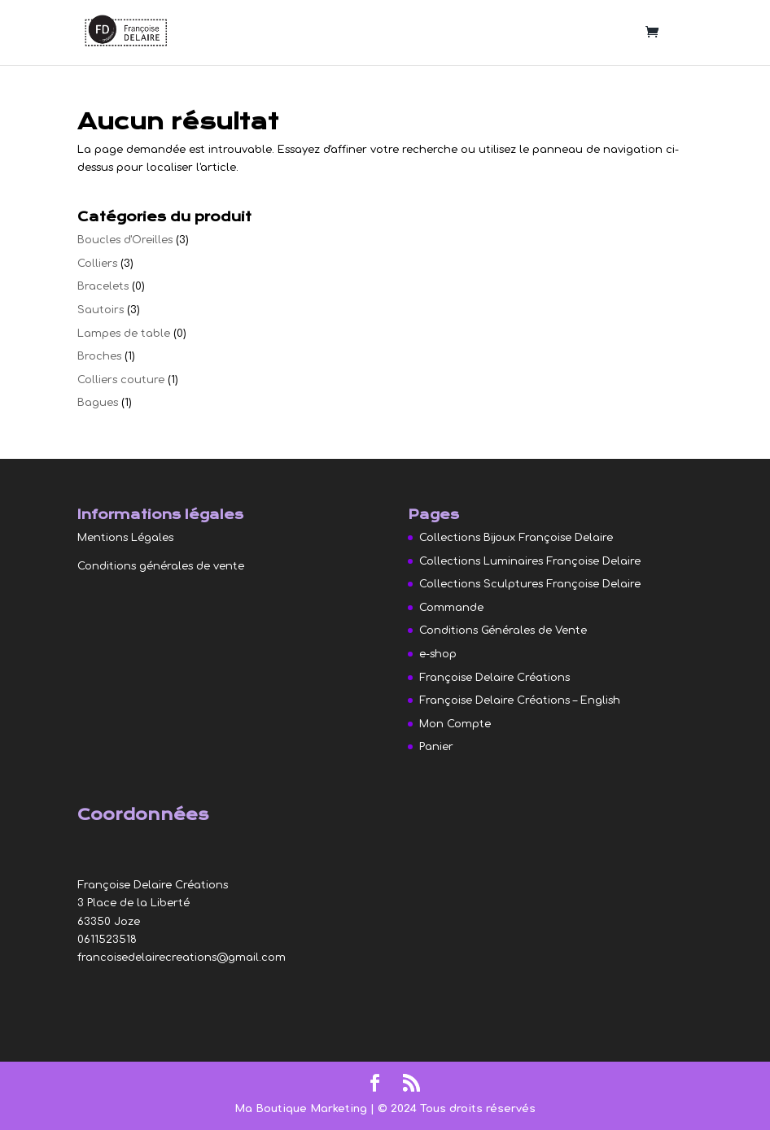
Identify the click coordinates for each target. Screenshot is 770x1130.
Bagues (97, 402)
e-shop (438, 654)
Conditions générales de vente (160, 566)
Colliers (97, 263)
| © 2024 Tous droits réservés (453, 1109)
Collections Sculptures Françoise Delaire (530, 584)
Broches (99, 356)
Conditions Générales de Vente (503, 630)
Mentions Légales (125, 537)
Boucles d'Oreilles (125, 240)
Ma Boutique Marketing (302, 1109)
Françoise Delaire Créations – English (519, 700)
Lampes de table (123, 333)
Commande (451, 607)
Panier (436, 747)
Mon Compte (455, 724)
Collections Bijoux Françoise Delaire (516, 537)
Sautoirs (100, 310)
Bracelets (103, 286)
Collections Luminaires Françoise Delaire (530, 561)
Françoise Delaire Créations (494, 677)
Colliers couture (120, 380)
